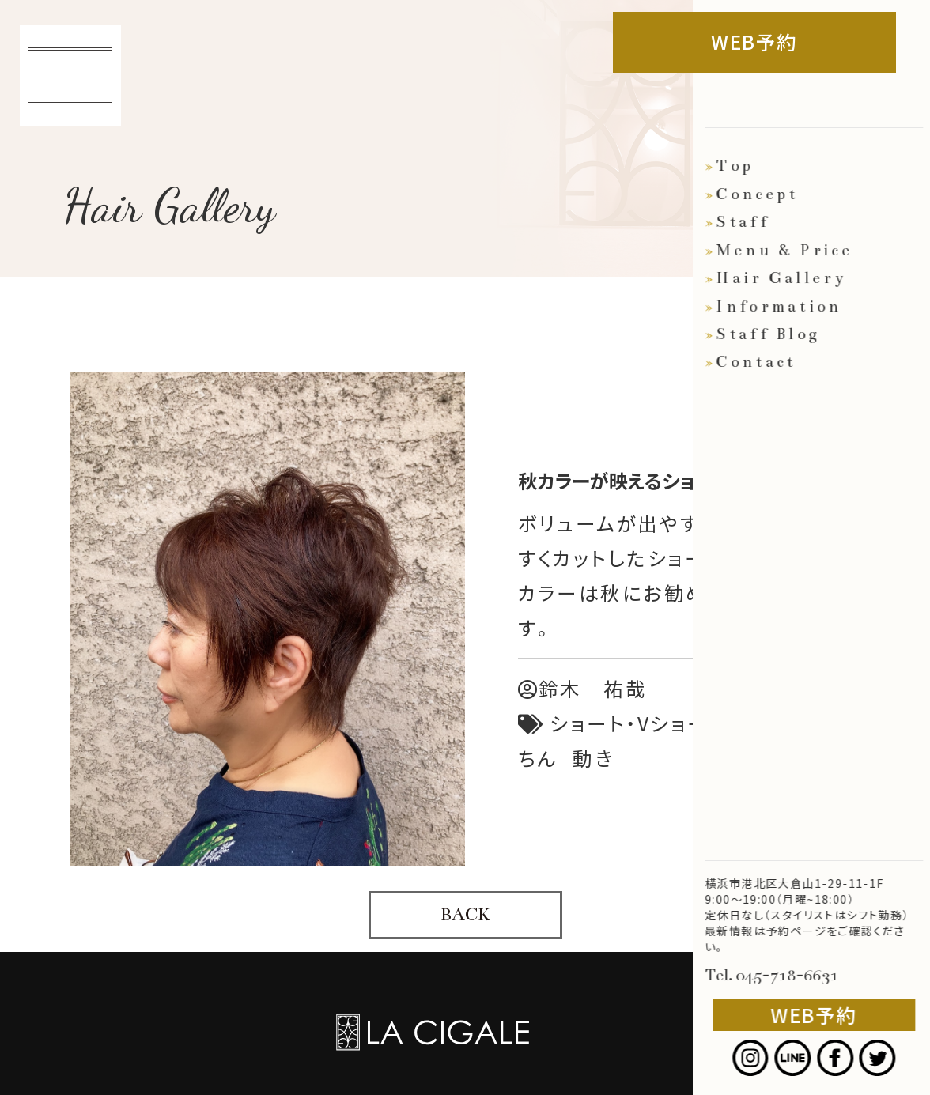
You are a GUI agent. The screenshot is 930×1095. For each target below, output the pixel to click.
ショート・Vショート (638, 723)
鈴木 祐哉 (583, 688)
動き (593, 758)
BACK (465, 914)
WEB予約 (771, 42)
